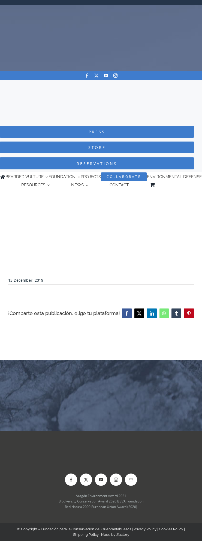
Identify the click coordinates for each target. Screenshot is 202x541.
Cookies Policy (171, 529)
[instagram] (115, 75)
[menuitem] (178, 185)
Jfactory (122, 535)
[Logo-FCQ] (101, 85)
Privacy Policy (145, 529)
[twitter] (96, 75)
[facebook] (87, 75)
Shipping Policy (86, 535)
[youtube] (106, 75)
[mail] (131, 480)
